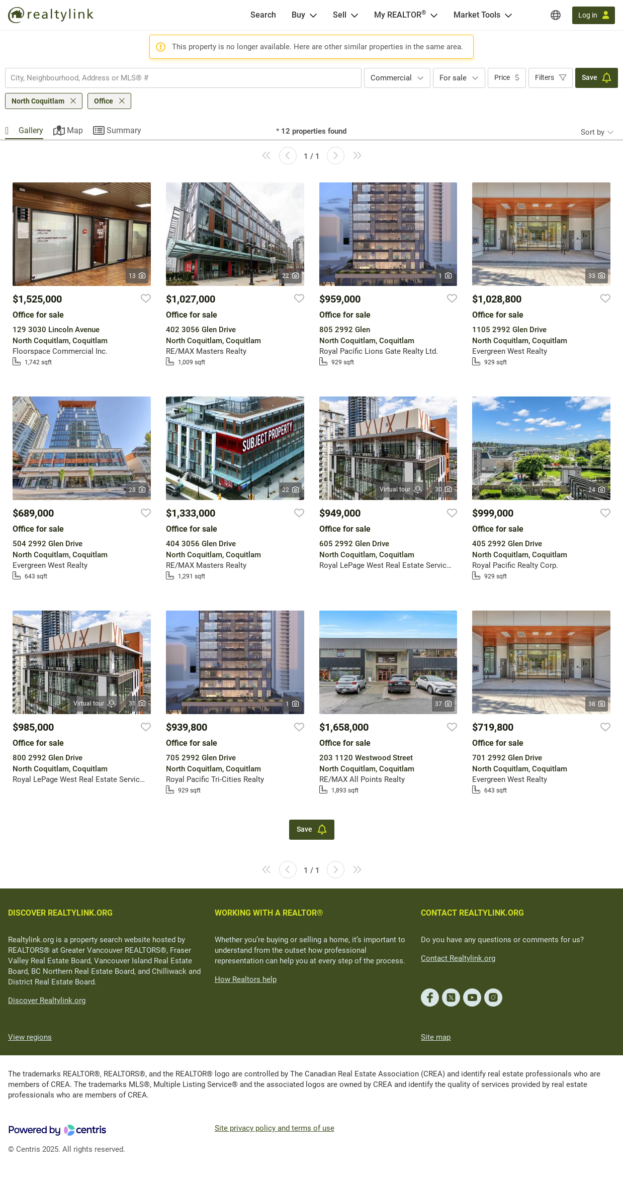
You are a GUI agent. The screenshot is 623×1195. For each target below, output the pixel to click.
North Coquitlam (38, 101)
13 (137, 275)
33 (596, 275)
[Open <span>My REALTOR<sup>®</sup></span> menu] (434, 15)
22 (290, 275)
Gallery (31, 130)
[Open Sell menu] (354, 15)
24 (596, 489)
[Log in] (593, 15)
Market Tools (477, 15)
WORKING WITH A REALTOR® (269, 913)
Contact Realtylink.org (458, 958)
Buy (298, 15)
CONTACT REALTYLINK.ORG (472, 913)
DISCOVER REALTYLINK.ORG (60, 913)
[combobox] (183, 78)
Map (75, 130)
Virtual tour (401, 489)
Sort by (592, 132)
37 (443, 704)
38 (596, 704)
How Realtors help (246, 979)
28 (137, 489)
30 (443, 489)
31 (137, 703)
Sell (339, 15)
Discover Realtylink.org (46, 1000)
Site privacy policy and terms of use (274, 1128)
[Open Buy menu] (313, 15)
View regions (30, 1037)
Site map (436, 1037)
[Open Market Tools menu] (508, 15)
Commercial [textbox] (391, 77)
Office (103, 101)
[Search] (263, 15)
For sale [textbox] (453, 77)
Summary (124, 130)
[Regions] (556, 15)
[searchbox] (177, 77)
